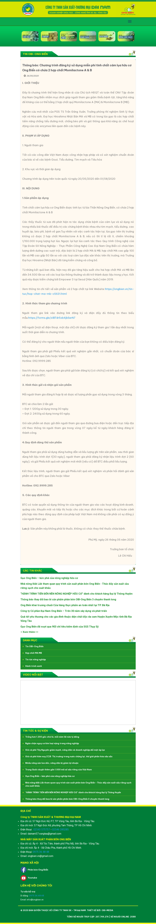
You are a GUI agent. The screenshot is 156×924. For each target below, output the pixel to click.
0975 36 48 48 (41, 851)
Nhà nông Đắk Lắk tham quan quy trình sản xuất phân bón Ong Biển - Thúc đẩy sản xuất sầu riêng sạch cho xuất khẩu (78, 784)
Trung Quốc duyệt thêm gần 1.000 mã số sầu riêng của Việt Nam (58, 769)
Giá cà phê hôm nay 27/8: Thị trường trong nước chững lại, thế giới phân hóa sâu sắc (68, 756)
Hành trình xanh (33, 666)
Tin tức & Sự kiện (35, 730)
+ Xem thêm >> (29, 631)
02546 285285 (60, 829)
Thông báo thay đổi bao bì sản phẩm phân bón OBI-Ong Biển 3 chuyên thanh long (68, 599)
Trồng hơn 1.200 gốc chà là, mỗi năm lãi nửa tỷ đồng (52, 737)
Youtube (32, 877)
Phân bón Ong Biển (38, 869)
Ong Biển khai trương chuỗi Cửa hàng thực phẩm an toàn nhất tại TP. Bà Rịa (64, 605)
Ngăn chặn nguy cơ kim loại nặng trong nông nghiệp (52, 743)
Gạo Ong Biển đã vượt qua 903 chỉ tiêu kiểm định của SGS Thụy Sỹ (59, 626)
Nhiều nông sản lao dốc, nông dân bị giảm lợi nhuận (51, 763)
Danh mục (30, 640)
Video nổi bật (33, 674)
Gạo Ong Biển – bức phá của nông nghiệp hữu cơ (49, 578)
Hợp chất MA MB (33, 653)
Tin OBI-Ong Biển (35, 54)
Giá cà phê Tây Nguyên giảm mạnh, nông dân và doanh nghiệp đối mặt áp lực (65, 750)
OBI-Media (107, 910)
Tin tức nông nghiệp (35, 659)
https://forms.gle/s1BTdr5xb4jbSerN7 (51, 317)
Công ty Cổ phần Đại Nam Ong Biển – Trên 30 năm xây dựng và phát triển (63, 610)
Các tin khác (32, 570)
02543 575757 (41, 829)
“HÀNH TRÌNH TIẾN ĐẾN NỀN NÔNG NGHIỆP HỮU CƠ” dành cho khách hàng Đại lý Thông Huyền (76, 593)
